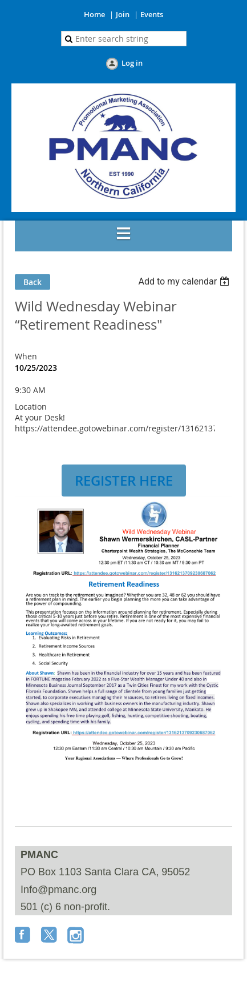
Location (31, 406)
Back (32, 282)
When (26, 356)
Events (151, 14)
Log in (132, 63)
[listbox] (185, 281)
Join (122, 14)
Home (94, 14)
